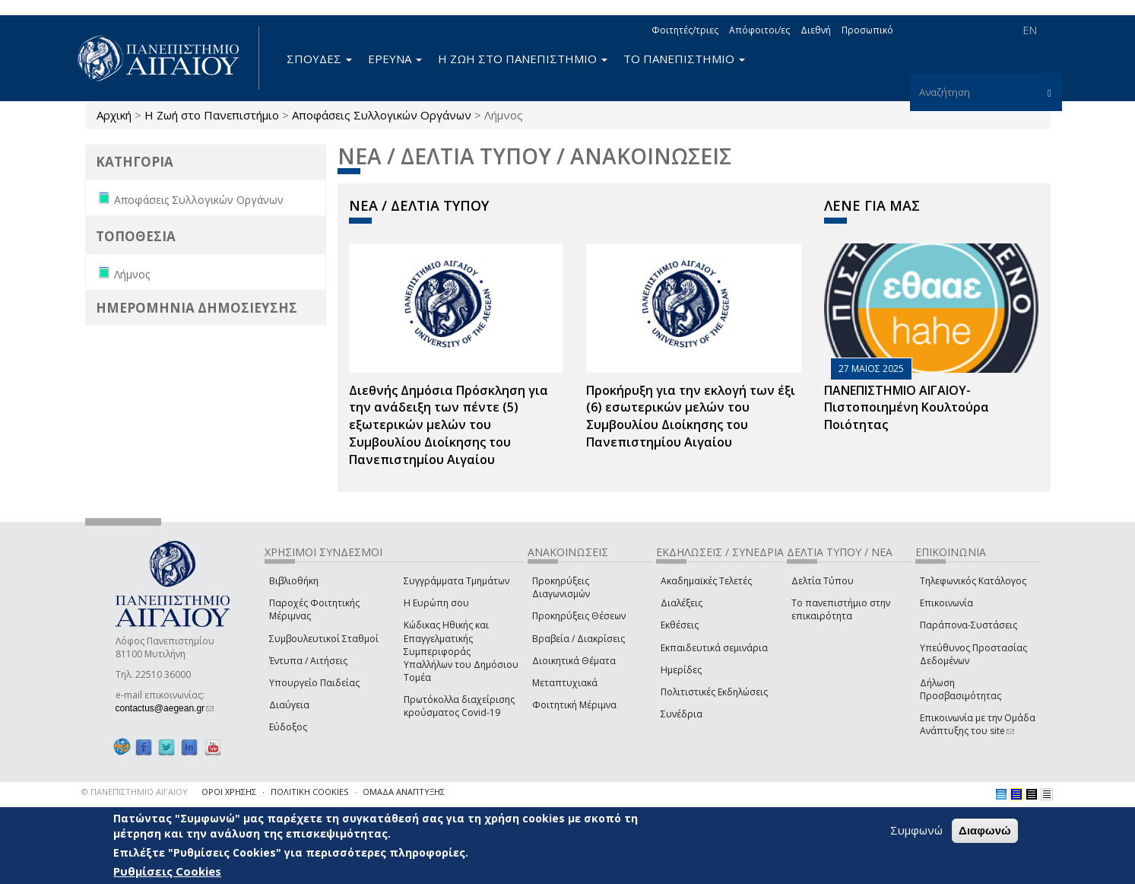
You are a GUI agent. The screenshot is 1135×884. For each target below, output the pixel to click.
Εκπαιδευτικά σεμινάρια (714, 647)
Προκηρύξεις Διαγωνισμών (561, 587)
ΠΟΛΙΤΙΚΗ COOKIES (309, 791)
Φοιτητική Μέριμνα (574, 704)
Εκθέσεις (680, 624)
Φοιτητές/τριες (685, 30)
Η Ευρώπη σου (436, 602)
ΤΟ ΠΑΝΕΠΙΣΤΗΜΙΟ (684, 58)
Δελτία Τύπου (822, 580)
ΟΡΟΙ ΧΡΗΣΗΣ (228, 791)
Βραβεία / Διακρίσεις (578, 638)
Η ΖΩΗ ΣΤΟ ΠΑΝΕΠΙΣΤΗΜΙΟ (522, 58)
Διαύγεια (289, 704)
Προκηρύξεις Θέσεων (579, 615)
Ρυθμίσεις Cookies (167, 872)
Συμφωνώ (916, 831)
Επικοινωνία (946, 602)
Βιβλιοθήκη (294, 580)
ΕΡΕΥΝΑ (395, 58)
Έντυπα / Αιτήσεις (308, 660)
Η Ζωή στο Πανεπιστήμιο (211, 114)
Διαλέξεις (681, 602)
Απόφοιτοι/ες (759, 30)
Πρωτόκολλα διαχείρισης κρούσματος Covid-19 (459, 706)
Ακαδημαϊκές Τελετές (706, 580)
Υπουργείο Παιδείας (314, 682)
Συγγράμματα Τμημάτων (456, 580)
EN (1029, 30)
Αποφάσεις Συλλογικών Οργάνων (381, 114)
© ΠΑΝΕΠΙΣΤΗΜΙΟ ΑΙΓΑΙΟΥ (134, 791)
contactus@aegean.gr (165, 708)
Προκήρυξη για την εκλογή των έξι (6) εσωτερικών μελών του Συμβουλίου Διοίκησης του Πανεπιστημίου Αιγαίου (690, 416)
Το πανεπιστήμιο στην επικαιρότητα (840, 609)
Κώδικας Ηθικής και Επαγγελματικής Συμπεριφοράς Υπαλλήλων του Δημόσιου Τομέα (461, 651)
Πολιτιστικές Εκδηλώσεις (714, 691)
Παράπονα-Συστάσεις (968, 624)
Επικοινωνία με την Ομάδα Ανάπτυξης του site (977, 724)
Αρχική (114, 114)
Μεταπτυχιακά (565, 682)
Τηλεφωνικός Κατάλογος (973, 580)
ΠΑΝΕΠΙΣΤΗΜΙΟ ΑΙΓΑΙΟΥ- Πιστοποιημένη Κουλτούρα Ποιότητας (906, 408)
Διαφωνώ (985, 831)
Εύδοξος (288, 726)
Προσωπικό (867, 30)
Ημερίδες (681, 669)
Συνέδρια (681, 714)
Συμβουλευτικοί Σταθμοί (324, 638)
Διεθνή (816, 30)
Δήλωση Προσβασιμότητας (960, 689)
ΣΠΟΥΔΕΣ (319, 58)
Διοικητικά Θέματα (574, 660)
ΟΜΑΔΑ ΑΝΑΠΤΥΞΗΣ (404, 791)
